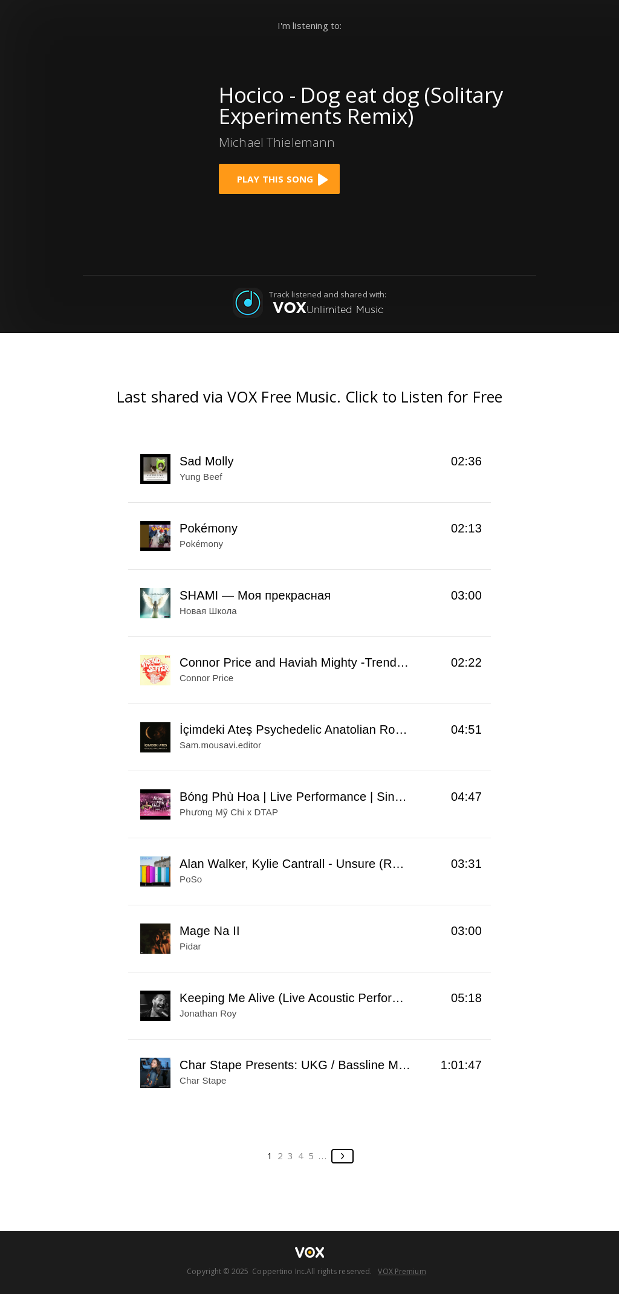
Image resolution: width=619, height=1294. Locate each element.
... (323, 1156)
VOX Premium (402, 1271)
